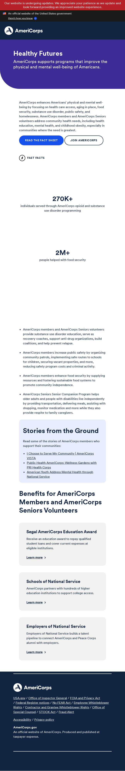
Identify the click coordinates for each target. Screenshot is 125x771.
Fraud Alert (66, 712)
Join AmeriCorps (83, 140)
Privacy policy (44, 719)
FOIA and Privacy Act (85, 698)
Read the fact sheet (41, 140)
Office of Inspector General (47, 698)
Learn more (34, 557)
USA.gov (19, 698)
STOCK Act (47, 712)
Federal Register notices (32, 703)
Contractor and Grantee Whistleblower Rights (57, 707)
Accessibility (22, 719)
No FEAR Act (61, 703)
